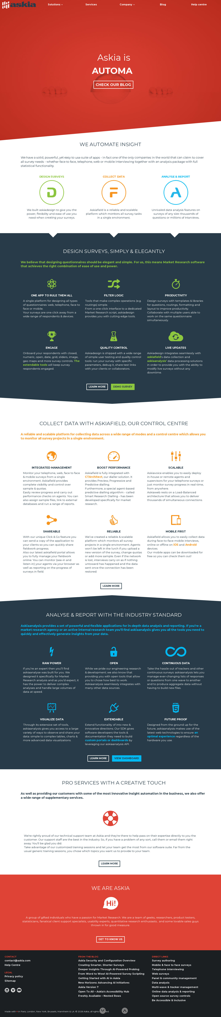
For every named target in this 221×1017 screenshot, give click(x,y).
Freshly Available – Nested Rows (99, 995)
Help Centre (12, 965)
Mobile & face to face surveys (171, 965)
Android (191, 544)
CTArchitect (93, 476)
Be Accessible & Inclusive (169, 1000)
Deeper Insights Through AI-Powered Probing (108, 969)
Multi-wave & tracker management (175, 987)
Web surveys (160, 973)
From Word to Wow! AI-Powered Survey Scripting (111, 973)
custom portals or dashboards (106, 740)
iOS (175, 544)
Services (91, 4)
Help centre (199, 4)
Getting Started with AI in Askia (99, 978)
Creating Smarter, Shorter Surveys (101, 965)
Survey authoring (163, 960)
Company (127, 4)
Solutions (55, 4)
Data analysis (160, 982)
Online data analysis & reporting (173, 991)
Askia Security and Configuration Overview (106, 960)
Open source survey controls (171, 995)
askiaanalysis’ (157, 361)
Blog (163, 4)
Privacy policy (14, 976)
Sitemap (10, 980)
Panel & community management (174, 978)
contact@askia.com (18, 960)
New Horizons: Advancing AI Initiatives (103, 982)
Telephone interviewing (168, 969)
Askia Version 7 (88, 987)
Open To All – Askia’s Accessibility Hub (103, 991)
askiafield (154, 357)
